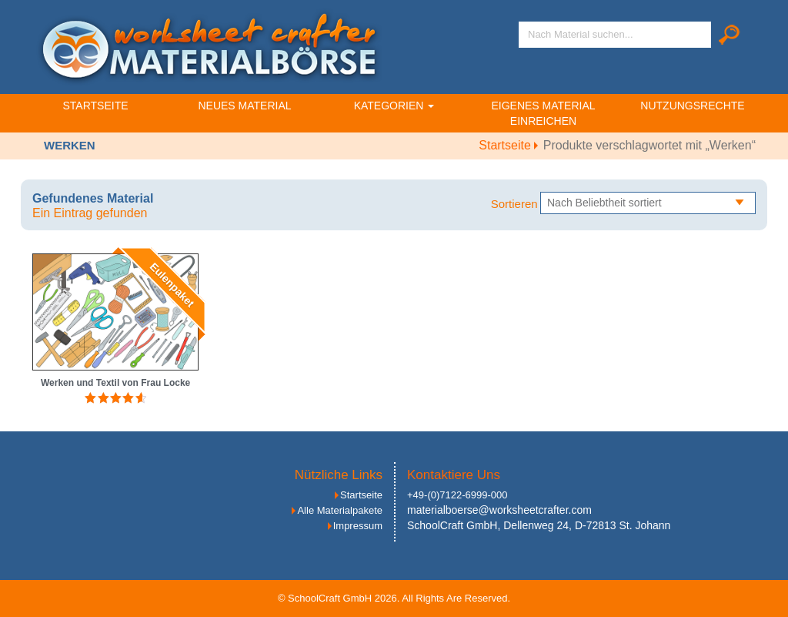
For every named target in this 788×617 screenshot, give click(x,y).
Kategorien (394, 105)
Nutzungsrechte (692, 105)
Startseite (95, 105)
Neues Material (244, 105)
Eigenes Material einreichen (543, 113)
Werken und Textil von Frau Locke (115, 382)
